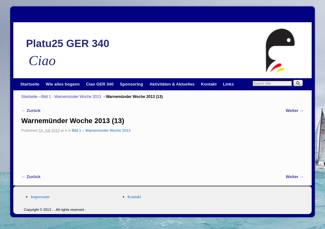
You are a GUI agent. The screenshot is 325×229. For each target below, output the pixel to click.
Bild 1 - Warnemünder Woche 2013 (71, 96)
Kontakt (208, 84)
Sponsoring (131, 84)
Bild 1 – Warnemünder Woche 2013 (101, 130)
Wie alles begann (63, 84)
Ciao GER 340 (100, 84)
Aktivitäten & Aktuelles (172, 84)
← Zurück (31, 110)
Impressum (40, 196)
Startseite (29, 84)
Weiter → (295, 110)
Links (228, 84)
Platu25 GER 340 (67, 43)
